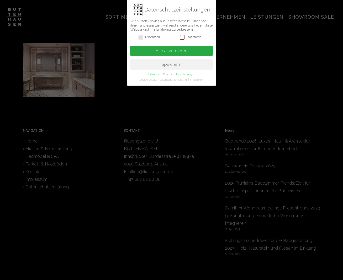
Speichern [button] (171, 63)
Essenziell (149, 36)
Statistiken (190, 36)
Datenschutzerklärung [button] (174, 78)
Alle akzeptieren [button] (171, 49)
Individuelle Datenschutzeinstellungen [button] (171, 73)
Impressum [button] (197, 78)
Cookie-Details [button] (148, 78)
